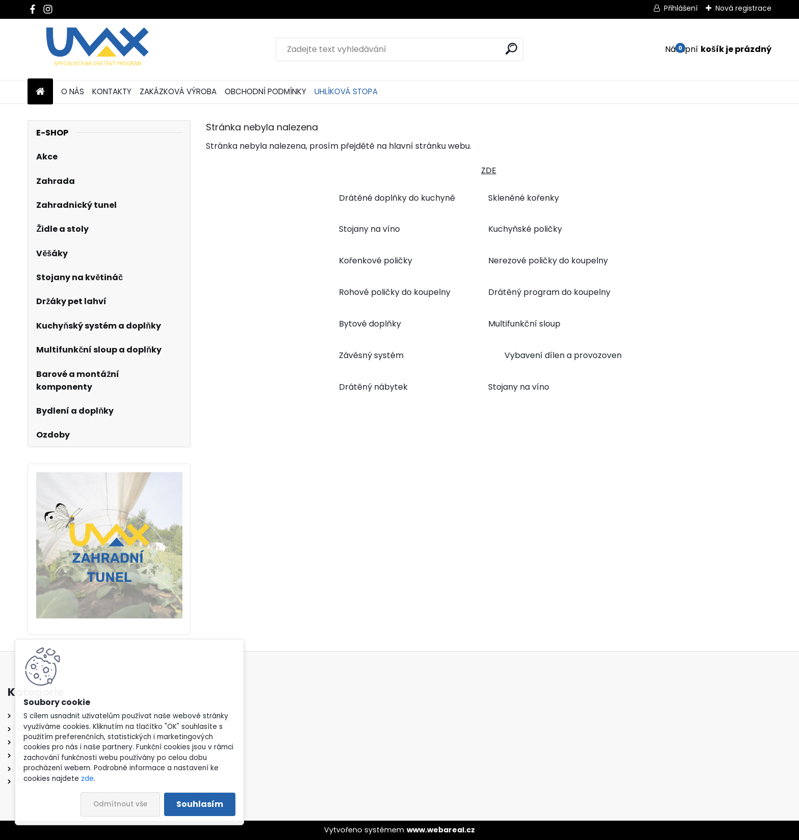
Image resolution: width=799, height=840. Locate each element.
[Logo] (98, 49)
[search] (511, 49)
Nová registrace (743, 8)
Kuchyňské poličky (525, 229)
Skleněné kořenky (523, 198)
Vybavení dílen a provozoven (563, 355)
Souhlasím (199, 804)
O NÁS (72, 91)
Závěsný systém (371, 355)
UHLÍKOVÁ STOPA (346, 91)
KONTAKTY (111, 91)
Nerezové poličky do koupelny (548, 260)
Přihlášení (681, 8)
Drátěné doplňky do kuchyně (397, 198)
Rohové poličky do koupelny (394, 292)
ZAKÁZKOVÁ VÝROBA (178, 91)
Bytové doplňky (370, 324)
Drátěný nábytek (373, 387)
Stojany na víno (369, 229)
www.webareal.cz (441, 830)
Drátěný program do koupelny (549, 292)
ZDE (488, 170)
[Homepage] (40, 91)
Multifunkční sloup (524, 324)
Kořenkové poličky (375, 260)
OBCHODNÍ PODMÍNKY (265, 91)
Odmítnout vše (120, 804)
